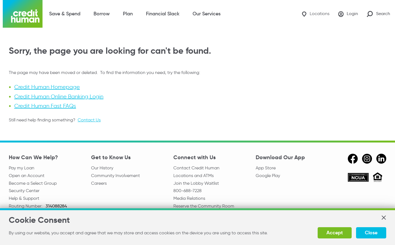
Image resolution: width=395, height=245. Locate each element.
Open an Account (26, 175)
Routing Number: (26, 206)
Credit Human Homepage (47, 87)
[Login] (348, 14)
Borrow (102, 14)
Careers (99, 183)
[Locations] (316, 14)
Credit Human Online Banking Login (58, 96)
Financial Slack (162, 14)
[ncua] (358, 178)
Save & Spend (64, 14)
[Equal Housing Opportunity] (377, 178)
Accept (334, 232)
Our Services (207, 14)
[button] (383, 217)
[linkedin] (381, 159)
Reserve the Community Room (203, 206)
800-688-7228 (187, 190)
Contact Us (89, 119)
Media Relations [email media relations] (189, 198)
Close (371, 232)
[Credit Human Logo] (23, 14)
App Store (266, 167)
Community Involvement (115, 175)
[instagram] (367, 159)
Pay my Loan (21, 167)
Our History (102, 167)
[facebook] (353, 159)
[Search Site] (378, 14)
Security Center (24, 190)
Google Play (268, 175)
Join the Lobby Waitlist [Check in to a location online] (196, 183)
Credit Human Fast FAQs (45, 105)
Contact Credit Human (196, 167)
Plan (128, 14)
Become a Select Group (33, 183)
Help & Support (24, 198)
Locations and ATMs (193, 175)
